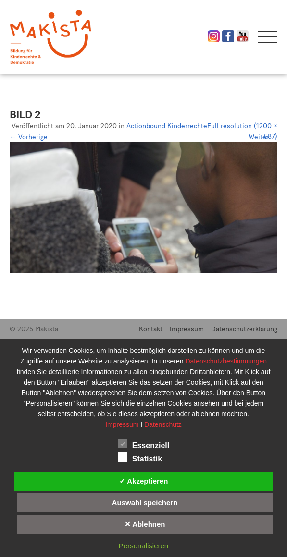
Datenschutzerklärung (244, 329)
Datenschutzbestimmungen (226, 361)
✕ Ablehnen (145, 524)
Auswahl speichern (145, 502)
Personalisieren (143, 546)
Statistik (140, 457)
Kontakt (150, 329)
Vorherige (29, 137)
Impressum (187, 329)
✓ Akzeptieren (143, 481)
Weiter (263, 137)
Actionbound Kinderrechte (166, 126)
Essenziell (143, 443)
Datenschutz (163, 424)
